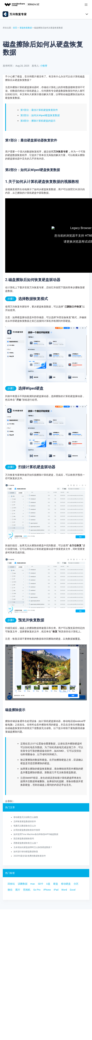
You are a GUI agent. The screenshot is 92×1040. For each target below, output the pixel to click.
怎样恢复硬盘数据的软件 (25, 821)
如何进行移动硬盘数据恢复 (26, 851)
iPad (56, 889)
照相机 (26, 889)
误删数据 (22, 883)
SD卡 (40, 883)
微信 (10, 889)
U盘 (48, 883)
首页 (15, 28)
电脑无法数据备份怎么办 (25, 826)
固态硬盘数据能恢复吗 (24, 838)
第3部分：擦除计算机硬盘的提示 (37, 120)
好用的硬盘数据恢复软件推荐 (27, 830)
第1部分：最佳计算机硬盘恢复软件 (39, 110)
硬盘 (55, 883)
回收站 (11, 883)
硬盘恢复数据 (26, 28)
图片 (17, 889)
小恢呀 (43, 65)
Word (64, 889)
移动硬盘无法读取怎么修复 (26, 817)
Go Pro (36, 889)
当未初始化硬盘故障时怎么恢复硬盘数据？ (33, 847)
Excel (72, 889)
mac (32, 883)
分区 (76, 883)
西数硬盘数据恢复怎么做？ (26, 843)
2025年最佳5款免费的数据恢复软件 (30, 856)
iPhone (47, 889)
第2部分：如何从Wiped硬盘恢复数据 (40, 115)
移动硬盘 (66, 883)
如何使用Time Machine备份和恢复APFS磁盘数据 (36, 834)
